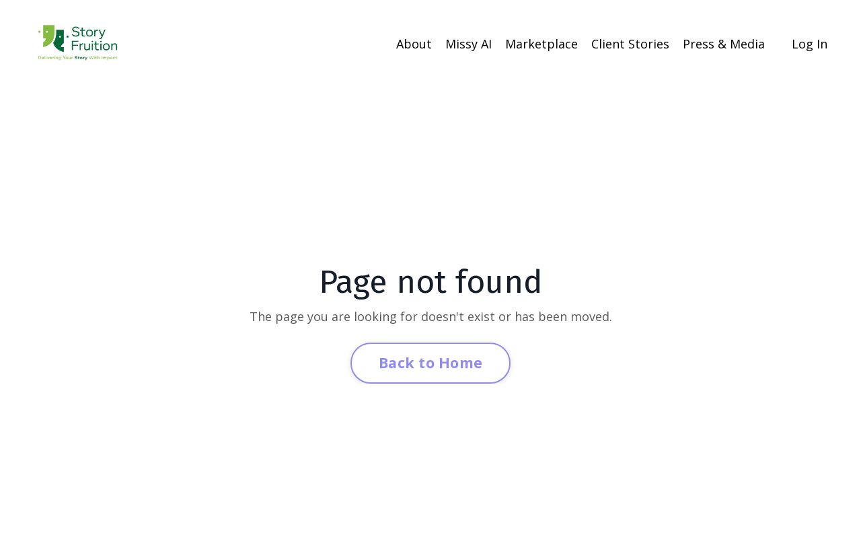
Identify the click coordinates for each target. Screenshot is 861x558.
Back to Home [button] (430, 362)
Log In (809, 44)
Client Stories (630, 44)
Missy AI (468, 44)
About (414, 44)
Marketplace (541, 44)
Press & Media (724, 44)
